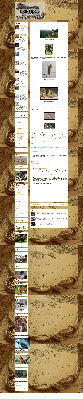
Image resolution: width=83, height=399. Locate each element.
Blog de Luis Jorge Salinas (20, 187)
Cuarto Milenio (17, 206)
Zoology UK (17, 215)
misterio (56, 147)
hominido (46, 147)
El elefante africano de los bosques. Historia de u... (20, 137)
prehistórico (32, 148)
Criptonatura (17, 192)
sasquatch (39, 148)
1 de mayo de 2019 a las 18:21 (41, 168)
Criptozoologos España (19, 197)
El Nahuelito (22, 69)
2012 (18, 145)
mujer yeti (59, 147)
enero (19, 123)
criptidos (35, 147)
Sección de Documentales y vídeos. (49, 141)
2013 (18, 143)
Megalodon (37, 217)
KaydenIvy (35, 161)
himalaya (43, 147)
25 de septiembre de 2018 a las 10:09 (43, 161)
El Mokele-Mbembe (23, 61)
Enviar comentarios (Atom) (51, 207)
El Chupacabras (37, 222)
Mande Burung (52, 147)
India (49, 147)
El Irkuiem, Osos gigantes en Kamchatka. (23, 53)
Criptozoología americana (19, 199)
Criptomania (17, 190)
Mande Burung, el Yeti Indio (23, 87)
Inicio (50, 204)
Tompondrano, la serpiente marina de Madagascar (23, 35)
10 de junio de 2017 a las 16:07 (41, 154)
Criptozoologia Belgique (19, 194)
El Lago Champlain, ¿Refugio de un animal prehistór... (20, 134)
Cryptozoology (17, 204)
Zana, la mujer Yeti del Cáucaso (23, 95)
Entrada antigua (65, 204)
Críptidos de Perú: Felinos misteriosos (23, 103)
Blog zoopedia (17, 189)
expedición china (36, 163)
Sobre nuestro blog (18, 385)
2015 (18, 140)
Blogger (48, 396)
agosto (19, 122)
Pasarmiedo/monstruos (19, 213)
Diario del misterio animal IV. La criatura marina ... (20, 126)
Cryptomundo (17, 201)
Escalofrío (17, 208)
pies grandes (64, 147)
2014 (18, 142)
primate (36, 148)
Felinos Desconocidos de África (40, 212)
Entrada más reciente (35, 204)
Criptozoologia (39, 147)
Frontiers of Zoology (18, 211)
